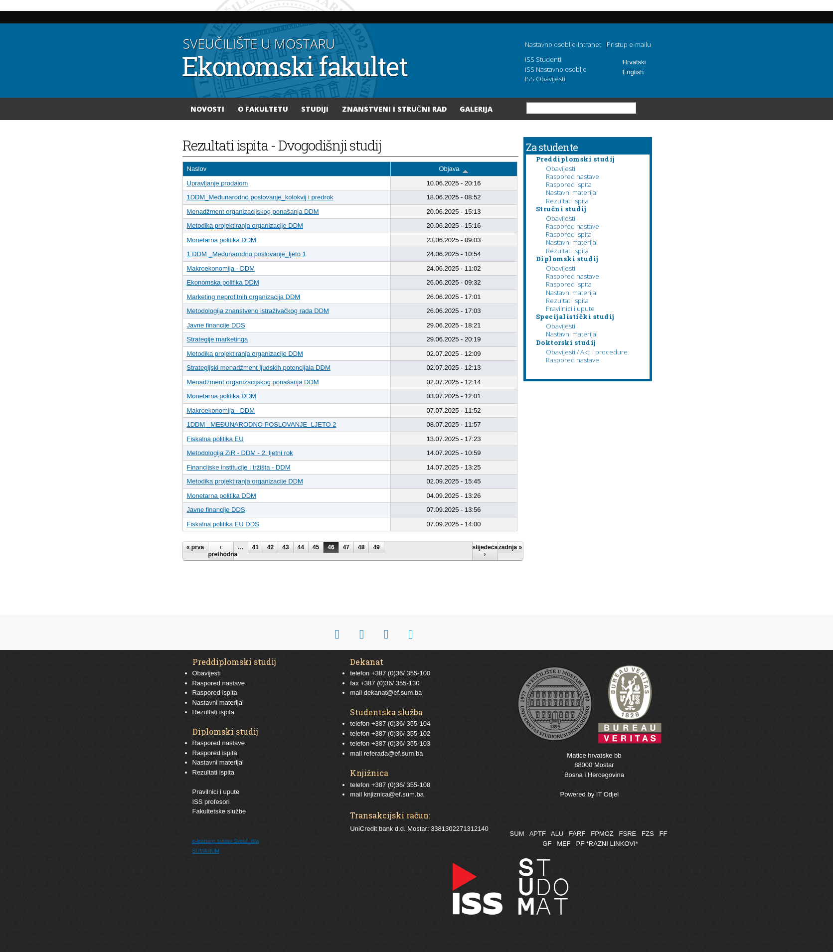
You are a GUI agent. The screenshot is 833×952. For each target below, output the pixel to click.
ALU (557, 833)
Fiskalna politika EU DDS (223, 524)
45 (316, 547)
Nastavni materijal (572, 192)
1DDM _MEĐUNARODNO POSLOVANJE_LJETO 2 (261, 424)
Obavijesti (560, 168)
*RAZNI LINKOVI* (612, 843)
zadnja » (510, 547)
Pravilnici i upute (570, 308)
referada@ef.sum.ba (393, 753)
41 (255, 547)
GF (546, 843)
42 (270, 547)
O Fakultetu (263, 109)
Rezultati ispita (567, 200)
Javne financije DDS (216, 325)
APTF (537, 833)
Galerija (476, 109)
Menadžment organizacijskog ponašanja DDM (253, 211)
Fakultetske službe (219, 811)
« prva (195, 547)
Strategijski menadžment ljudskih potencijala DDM (259, 367)
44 (301, 547)
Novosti (207, 109)
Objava (453, 169)
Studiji (315, 109)
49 (376, 547)
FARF (577, 833)
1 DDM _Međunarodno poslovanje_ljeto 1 (246, 254)
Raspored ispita (569, 184)
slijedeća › (485, 551)
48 (361, 547)
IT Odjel (607, 794)
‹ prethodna (220, 551)
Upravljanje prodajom (217, 183)
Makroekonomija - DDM (221, 268)
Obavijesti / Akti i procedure (587, 351)
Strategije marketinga (217, 339)
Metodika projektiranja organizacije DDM (245, 225)
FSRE (628, 833)
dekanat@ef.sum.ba (393, 692)
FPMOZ (602, 833)
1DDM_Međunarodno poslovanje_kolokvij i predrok (260, 197)
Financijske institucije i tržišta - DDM (239, 467)
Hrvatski (634, 62)
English (633, 72)
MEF (563, 843)
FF (663, 833)
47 (346, 547)
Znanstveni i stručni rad (394, 109)
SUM (517, 833)
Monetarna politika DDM (221, 240)
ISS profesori (211, 801)
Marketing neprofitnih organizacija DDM (244, 297)
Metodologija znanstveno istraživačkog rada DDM (258, 311)
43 (285, 547)
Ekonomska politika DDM (223, 282)
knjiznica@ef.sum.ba (394, 794)
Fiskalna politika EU (215, 439)
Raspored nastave (572, 176)
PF (580, 843)
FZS (648, 833)
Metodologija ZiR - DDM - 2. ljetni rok (240, 453)
